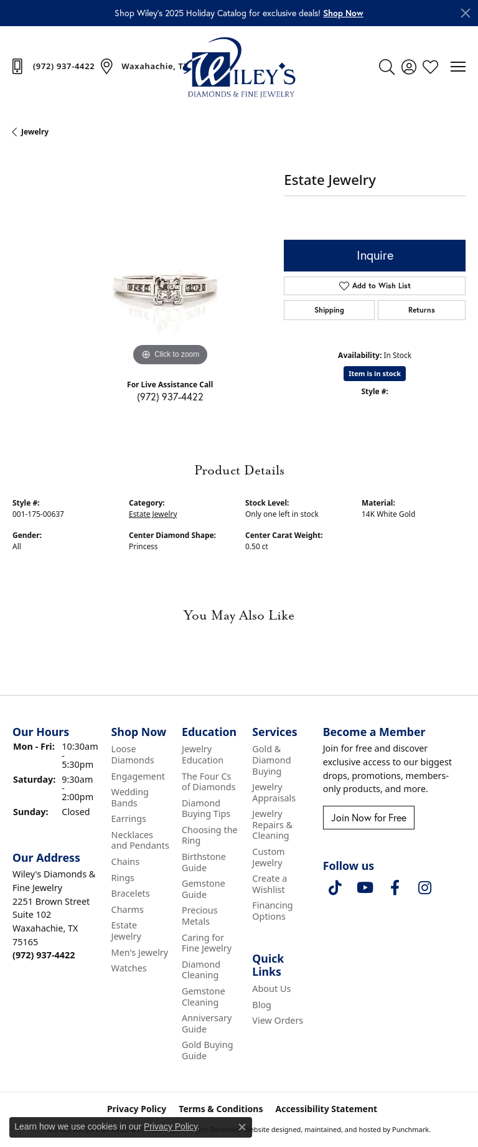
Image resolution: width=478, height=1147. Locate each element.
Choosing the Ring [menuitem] (210, 835)
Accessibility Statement (326, 1108)
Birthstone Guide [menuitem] (204, 862)
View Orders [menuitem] (277, 1020)
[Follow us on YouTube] (365, 888)
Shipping (329, 309)
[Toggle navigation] (458, 66)
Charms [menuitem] (127, 909)
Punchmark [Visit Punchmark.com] (410, 1128)
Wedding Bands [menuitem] (130, 797)
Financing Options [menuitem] (272, 911)
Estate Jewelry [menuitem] (126, 931)
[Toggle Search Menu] (387, 66)
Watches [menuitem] (129, 968)
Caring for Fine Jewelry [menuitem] (207, 942)
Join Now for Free (368, 817)
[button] (343, 13)
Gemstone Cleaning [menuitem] (203, 997)
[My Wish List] (430, 66)
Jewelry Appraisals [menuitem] (274, 792)
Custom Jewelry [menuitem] (268, 857)
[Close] (466, 13)
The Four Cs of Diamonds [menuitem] (209, 781)
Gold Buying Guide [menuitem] (207, 1050)
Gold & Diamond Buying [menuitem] (271, 759)
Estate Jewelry (153, 514)
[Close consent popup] (242, 1127)
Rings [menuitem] (122, 877)
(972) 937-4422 (170, 396)
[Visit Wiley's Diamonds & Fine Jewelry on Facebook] (395, 888)
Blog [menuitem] (261, 1005)
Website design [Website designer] (268, 1128)
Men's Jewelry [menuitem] (140, 952)
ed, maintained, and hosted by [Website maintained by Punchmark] (341, 1128)
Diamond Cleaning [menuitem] (201, 970)
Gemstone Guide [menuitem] (203, 889)
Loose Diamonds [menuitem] (132, 754)
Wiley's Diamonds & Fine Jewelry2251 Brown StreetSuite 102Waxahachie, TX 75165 (53, 914)
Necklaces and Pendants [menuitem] (140, 840)
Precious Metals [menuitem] (200, 916)
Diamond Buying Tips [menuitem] (206, 808)
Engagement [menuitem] (138, 775)
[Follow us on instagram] (425, 888)
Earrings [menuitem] (128, 818)
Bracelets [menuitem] (130, 893)
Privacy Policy (170, 1126)
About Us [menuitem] (271, 988)
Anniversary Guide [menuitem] (207, 1023)
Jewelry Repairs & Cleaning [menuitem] (272, 824)
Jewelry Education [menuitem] (202, 754)
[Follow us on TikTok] (335, 888)
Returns (421, 309)
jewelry (35, 131)
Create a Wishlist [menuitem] (269, 884)
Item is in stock (375, 373)
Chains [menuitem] (125, 861)
